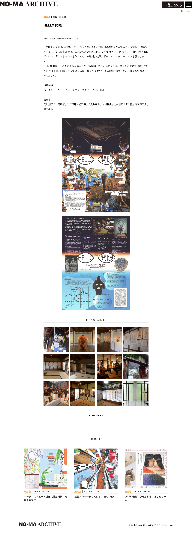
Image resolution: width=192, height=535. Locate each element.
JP (182, 10)
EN (188, 10)
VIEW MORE (96, 415)
